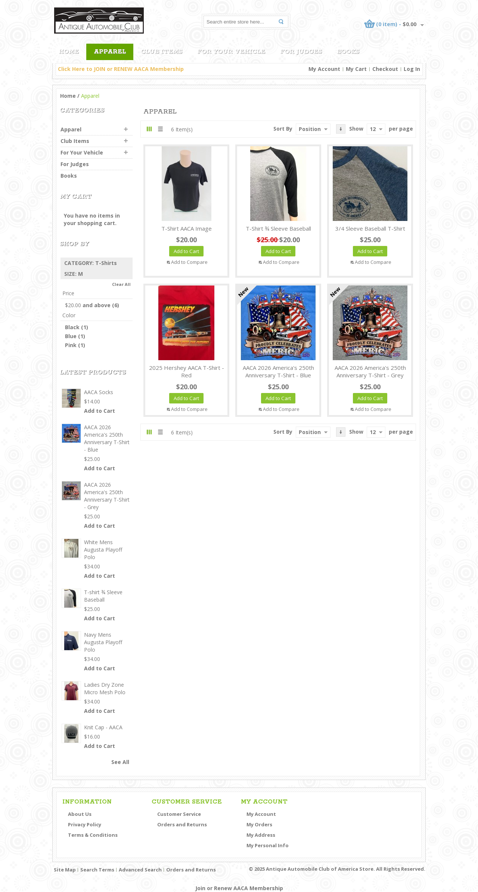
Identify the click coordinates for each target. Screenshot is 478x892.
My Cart (356, 68)
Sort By (282, 128)
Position (310, 128)
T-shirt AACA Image (186, 228)
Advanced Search (140, 869)
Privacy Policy (84, 824)
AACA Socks (98, 392)
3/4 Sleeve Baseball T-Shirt (370, 228)
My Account (324, 68)
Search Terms (97, 869)
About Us (79, 814)
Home (68, 95)
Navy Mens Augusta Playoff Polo (103, 642)
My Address (260, 835)
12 (373, 128)
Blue (71, 336)
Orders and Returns (182, 824)
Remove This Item (128, 263)
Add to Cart (99, 410)
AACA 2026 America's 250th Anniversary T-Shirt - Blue (278, 371)
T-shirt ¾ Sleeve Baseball (278, 228)
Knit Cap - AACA (103, 727)
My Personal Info (267, 845)
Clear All (121, 284)
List (160, 129)
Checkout (385, 68)
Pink (71, 345)
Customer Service (179, 814)
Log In (412, 68)
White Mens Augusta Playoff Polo (103, 550)
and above (88, 305)
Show (356, 128)
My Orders (259, 824)
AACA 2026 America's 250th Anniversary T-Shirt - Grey (370, 371)
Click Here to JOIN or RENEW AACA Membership (121, 68)
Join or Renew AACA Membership (239, 888)
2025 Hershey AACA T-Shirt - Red (186, 371)
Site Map (65, 869)
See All (120, 761)
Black (72, 327)
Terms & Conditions (93, 835)
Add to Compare (189, 262)
